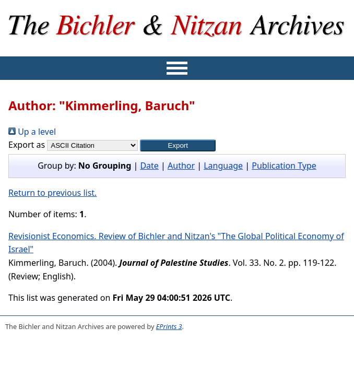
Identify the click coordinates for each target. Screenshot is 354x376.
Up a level (32, 131)
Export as (26, 144)
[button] (178, 145)
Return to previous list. (52, 192)
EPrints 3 (169, 326)
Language (223, 165)
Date (149, 165)
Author (181, 165)
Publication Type (284, 165)
